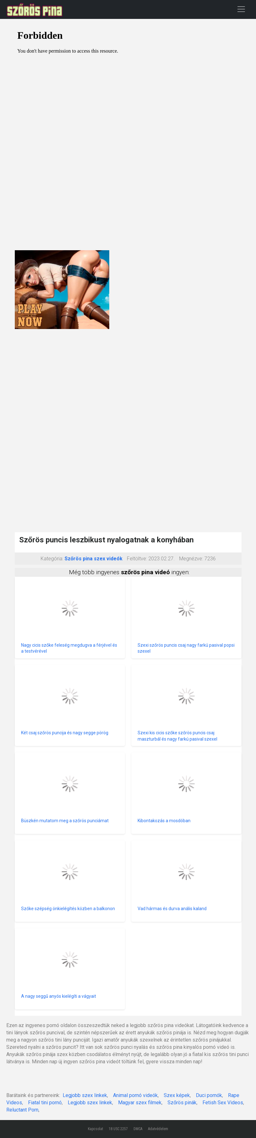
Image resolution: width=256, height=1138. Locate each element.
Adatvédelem (158, 1129)
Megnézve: (191, 559)
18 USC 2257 (118, 1129)
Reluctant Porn (22, 1110)
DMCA (138, 1129)
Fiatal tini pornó (45, 1103)
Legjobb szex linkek (85, 1095)
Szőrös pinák (182, 1103)
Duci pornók (209, 1095)
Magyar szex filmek (140, 1103)
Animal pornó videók (135, 1095)
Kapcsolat (95, 1129)
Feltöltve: (137, 559)
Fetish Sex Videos (222, 1103)
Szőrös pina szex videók (93, 559)
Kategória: (52, 559)
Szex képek (177, 1095)
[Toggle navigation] (241, 9)
